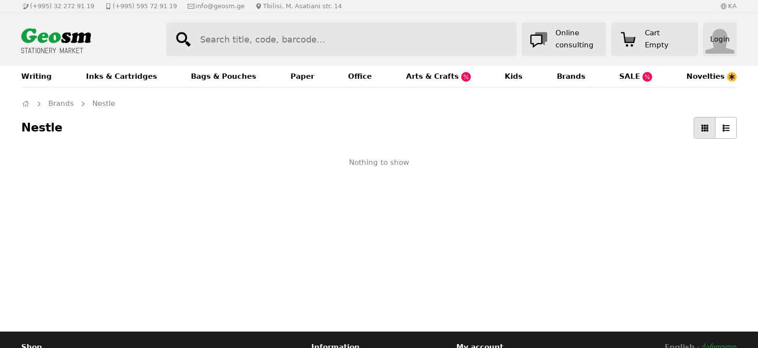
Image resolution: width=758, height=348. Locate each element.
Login (720, 39)
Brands (571, 76)
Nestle (103, 103)
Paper (302, 76)
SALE (635, 77)
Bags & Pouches (223, 76)
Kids (514, 76)
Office (360, 76)
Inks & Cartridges (121, 76)
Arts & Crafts (438, 77)
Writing (36, 76)
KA (732, 6)
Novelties (711, 77)
